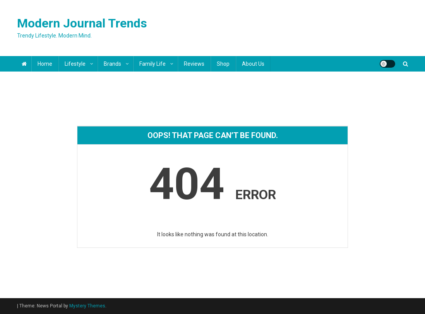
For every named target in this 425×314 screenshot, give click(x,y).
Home (45, 64)
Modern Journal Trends (82, 23)
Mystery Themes (87, 306)
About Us (253, 64)
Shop (223, 64)
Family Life (152, 64)
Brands (112, 64)
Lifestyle (75, 64)
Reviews (194, 64)
